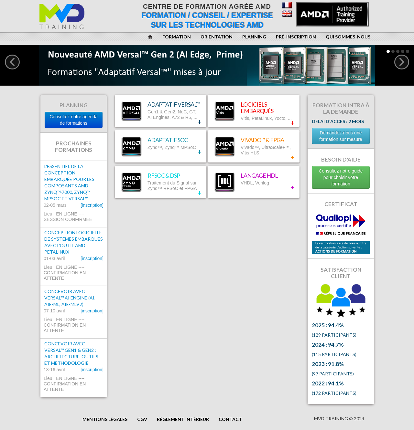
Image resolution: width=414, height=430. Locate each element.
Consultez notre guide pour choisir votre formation (341, 177)
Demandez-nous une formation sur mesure (340, 136)
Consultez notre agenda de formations (73, 120)
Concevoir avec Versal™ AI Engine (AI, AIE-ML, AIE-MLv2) (69, 297)
